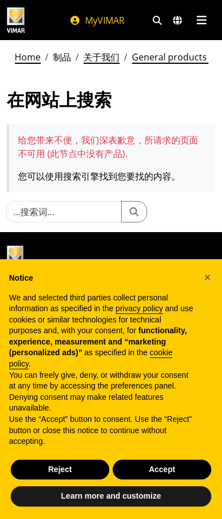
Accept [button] (162, 469)
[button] (207, 277)
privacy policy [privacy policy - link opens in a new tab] (139, 308)
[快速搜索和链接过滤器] (157, 20)
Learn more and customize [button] (111, 495)
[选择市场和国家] (177, 20)
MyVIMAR (97, 20)
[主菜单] (201, 20)
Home (28, 57)
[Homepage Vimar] (16, 20)
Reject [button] (60, 469)
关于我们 (101, 57)
